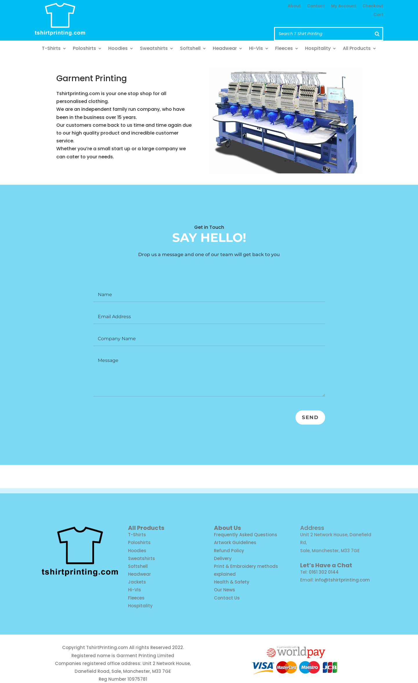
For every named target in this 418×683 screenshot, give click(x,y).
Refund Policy (229, 551)
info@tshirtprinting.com (191, 12)
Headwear (225, 49)
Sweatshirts (154, 49)
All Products (357, 49)
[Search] (377, 33)
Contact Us (227, 598)
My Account (343, 6)
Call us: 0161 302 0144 (186, 23)
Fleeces (284, 49)
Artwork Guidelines (235, 542)
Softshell (190, 49)
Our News (224, 590)
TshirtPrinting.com (107, 647)
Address (312, 528)
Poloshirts (84, 49)
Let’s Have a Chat (326, 565)
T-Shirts (51, 49)
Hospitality (318, 49)
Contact (316, 6)
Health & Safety (231, 582)
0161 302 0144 (324, 572)
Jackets (137, 582)
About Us (227, 528)
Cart (378, 14)
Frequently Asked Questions (245, 535)
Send (308, 418)
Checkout (373, 6)
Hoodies (118, 49)
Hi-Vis (256, 49)
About (294, 6)
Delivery (223, 558)
